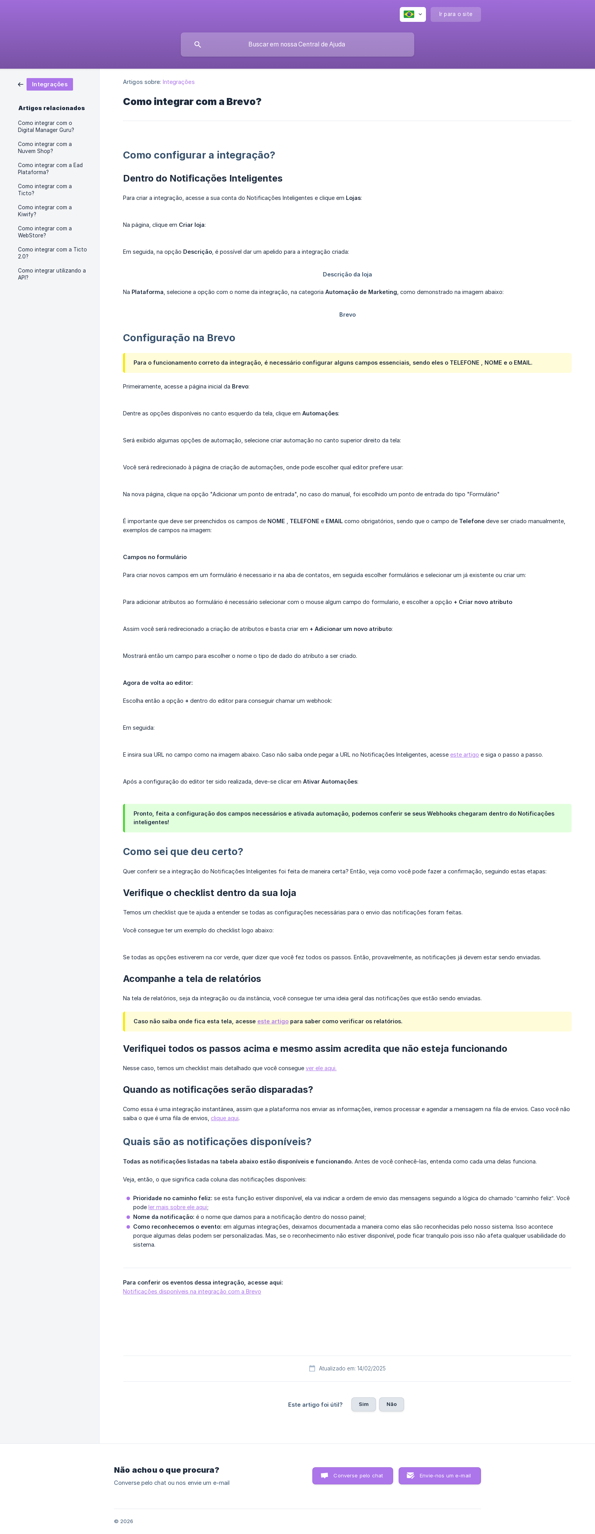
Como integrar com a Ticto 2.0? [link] (52, 253)
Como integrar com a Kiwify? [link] (45, 210)
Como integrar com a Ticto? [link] (45, 189)
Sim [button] (364, 1404)
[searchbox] (297, 44)
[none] (413, 14)
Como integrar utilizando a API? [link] (52, 274)
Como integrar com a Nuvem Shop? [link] (45, 147)
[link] (45, 83)
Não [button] (392, 1404)
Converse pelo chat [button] (358, 1475)
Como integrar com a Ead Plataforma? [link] (50, 168)
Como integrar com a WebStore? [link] (45, 232)
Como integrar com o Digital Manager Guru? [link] (46, 126)
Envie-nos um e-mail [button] (445, 1475)
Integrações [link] (179, 81)
